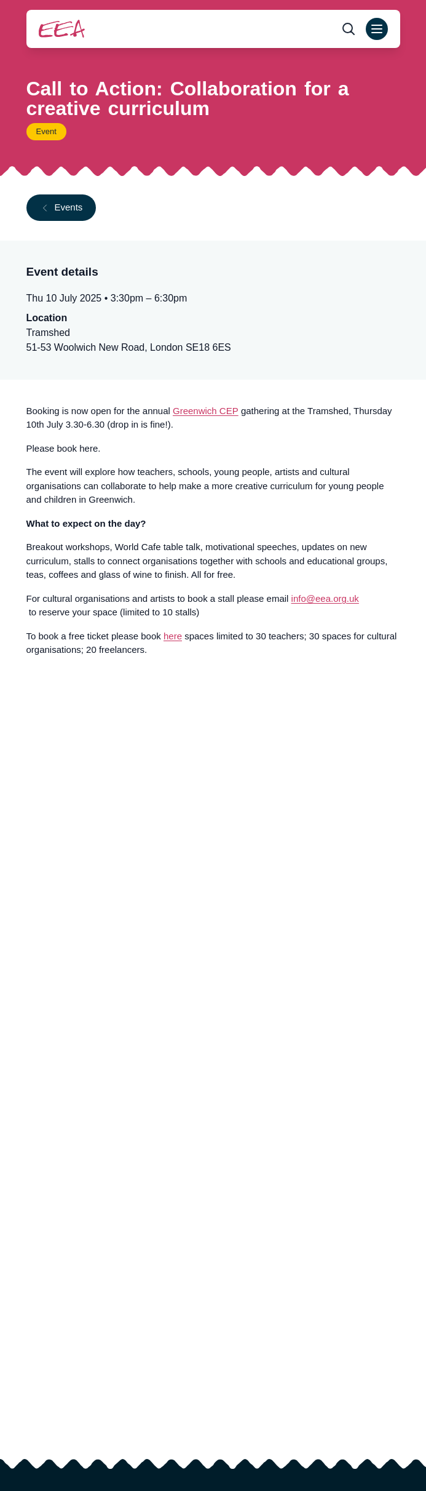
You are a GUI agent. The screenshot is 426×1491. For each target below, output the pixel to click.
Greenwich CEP (206, 411)
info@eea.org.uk (325, 598)
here (173, 636)
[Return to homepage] (62, 29)
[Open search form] (348, 29)
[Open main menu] (377, 29)
